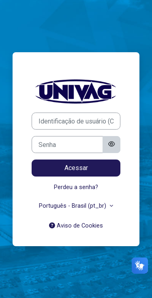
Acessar (76, 168)
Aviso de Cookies (76, 225)
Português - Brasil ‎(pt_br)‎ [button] (73, 205)
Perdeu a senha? (76, 187)
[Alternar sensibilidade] (111, 144)
